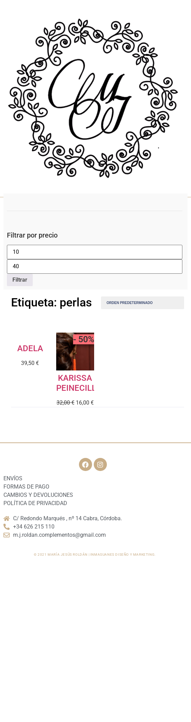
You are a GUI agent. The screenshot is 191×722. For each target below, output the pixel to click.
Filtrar (19, 279)
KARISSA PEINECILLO (79, 383)
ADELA (30, 348)
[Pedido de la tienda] (142, 302)
